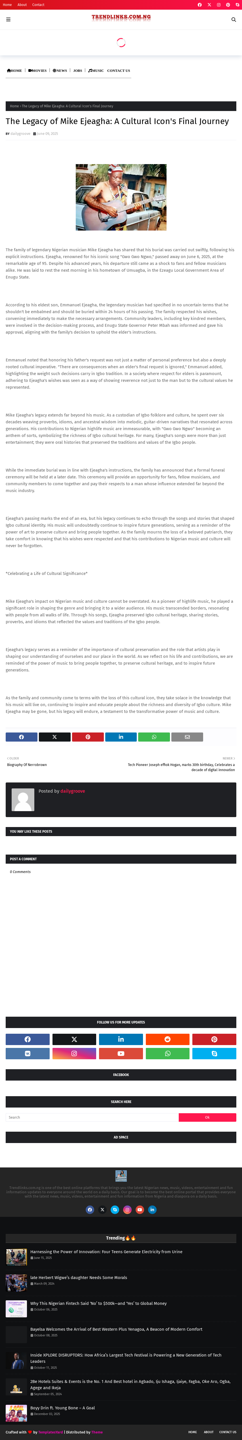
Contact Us (227, 1432)
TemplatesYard (50, 1432)
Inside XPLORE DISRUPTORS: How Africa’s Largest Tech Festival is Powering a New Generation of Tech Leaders (126, 1358)
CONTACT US (118, 71)
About (22, 5)
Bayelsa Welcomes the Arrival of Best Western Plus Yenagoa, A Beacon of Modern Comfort (116, 1329)
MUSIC (96, 71)
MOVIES (37, 71)
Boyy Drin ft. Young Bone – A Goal (62, 1407)
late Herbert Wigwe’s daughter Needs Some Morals (78, 1277)
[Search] (92, 1117)
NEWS (60, 71)
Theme (97, 1432)
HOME (14, 71)
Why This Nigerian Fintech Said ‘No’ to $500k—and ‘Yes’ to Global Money (98, 1303)
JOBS (77, 71)
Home (7, 5)
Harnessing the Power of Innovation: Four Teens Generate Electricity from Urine (106, 1251)
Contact (38, 5)
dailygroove (20, 133)
